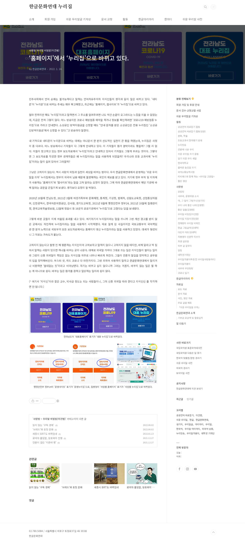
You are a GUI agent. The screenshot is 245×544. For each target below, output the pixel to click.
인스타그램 (187, 469)
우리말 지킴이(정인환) (188, 218)
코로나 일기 (183, 273)
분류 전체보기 (185, 99)
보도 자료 (182, 289)
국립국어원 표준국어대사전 (189, 348)
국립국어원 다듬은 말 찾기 (188, 353)
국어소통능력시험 (186, 172)
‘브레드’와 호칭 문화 (43, 429)
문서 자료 (182, 293)
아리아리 (199, 424)
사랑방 (36, 419)
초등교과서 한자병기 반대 (190, 140)
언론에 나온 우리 (186, 149)
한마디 (168, 19)
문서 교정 (106, 19)
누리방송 (182, 145)
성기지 (179, 424)
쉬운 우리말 (181, 419)
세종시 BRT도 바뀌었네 (45, 433)
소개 (31, 19)
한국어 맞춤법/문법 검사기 (188, 358)
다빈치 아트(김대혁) (187, 232)
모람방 (181, 191)
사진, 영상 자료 (185, 298)
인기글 (190, 399)
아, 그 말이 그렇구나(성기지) (191, 200)
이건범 (199, 415)
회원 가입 (50, 19)
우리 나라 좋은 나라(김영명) (191, 205)
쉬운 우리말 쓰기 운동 (188, 154)
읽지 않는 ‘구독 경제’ (43, 425)
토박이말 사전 (183, 373)
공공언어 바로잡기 (185, 415)
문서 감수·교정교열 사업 (188, 110)
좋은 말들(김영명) (186, 209)
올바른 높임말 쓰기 (187, 167)
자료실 (179, 284)
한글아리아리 (146, 19)
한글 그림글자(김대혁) (188, 227)
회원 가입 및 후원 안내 (187, 104)
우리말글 (189, 424)
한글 (192, 419)
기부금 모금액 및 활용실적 (190, 317)
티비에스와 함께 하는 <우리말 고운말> (196, 176)
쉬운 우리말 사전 (192, 19)
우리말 (208, 424)
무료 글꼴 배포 (185, 302)
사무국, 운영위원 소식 (188, 196)
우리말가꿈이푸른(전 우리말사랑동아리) (196, 259)
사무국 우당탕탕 (185, 268)
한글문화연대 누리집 (50, 6)
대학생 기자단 (207, 433)
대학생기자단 (184, 254)
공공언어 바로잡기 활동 (189, 126)
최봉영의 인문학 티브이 (189, 236)
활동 (125, 19)
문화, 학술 (183, 136)
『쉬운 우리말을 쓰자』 (189, 307)
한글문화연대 (202, 419)
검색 (205, 7)
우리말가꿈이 (184, 263)
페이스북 (179, 469)
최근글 (179, 399)
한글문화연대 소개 (185, 313)
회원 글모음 (183, 241)
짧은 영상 (182, 181)
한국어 (179, 428)
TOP (213, 532)
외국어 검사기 (183, 368)
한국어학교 (183, 163)
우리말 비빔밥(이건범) (54, 419)
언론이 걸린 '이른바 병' (44, 442)
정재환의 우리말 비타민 (189, 223)
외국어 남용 (207, 428)
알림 (180, 250)
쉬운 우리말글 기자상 (78, 19)
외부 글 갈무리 (185, 245)
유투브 (195, 469)
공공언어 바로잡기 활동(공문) (192, 131)
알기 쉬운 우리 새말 (187, 158)
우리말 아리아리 (192, 428)
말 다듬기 (181, 323)
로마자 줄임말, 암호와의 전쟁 (47, 438)
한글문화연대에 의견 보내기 (189, 388)
